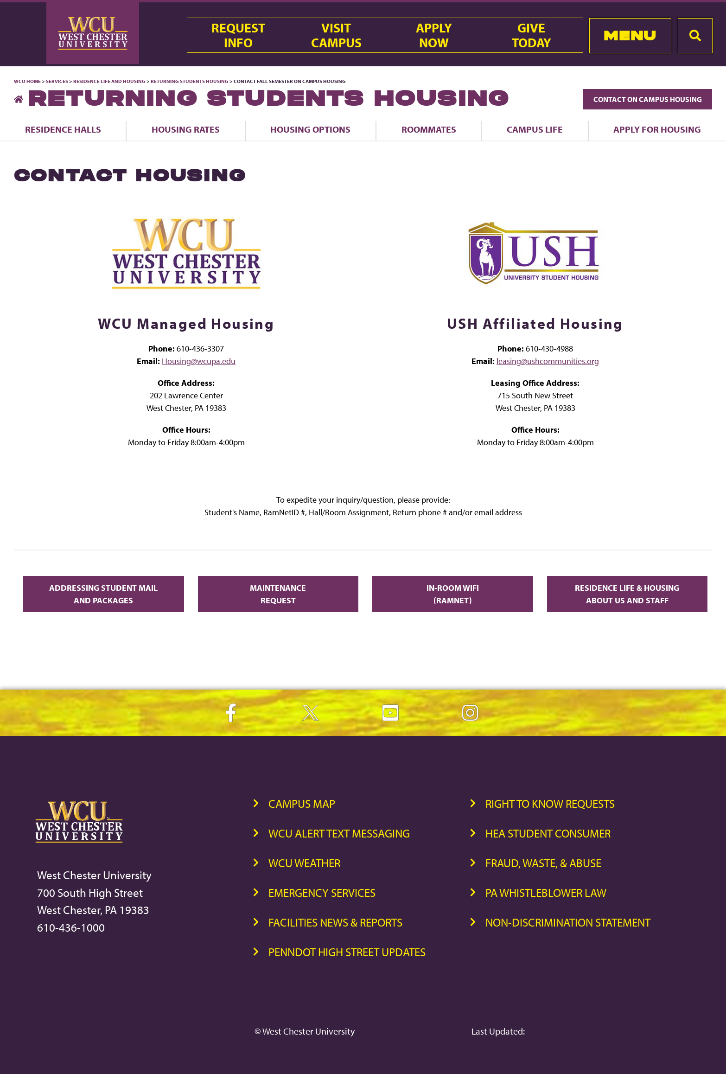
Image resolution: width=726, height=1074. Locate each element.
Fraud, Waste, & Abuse (543, 863)
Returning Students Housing (190, 81)
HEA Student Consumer (548, 833)
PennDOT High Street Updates (347, 952)
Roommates (428, 129)
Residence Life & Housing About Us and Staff (627, 594)
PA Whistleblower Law (545, 892)
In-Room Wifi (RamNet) (453, 594)
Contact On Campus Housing (647, 99)
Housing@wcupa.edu (199, 361)
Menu (630, 35)
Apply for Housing (657, 129)
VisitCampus (336, 35)
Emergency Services (322, 892)
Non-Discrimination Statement (567, 922)
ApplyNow (434, 35)
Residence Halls (63, 129)
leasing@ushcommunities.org (548, 361)
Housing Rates (186, 129)
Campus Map (301, 803)
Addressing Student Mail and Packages (103, 594)
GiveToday (531, 35)
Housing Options (310, 129)
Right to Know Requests (550, 803)
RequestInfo (238, 35)
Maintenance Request (278, 594)
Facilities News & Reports (335, 922)
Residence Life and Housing (109, 81)
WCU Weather (304, 863)
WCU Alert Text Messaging (339, 833)
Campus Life (535, 129)
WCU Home (27, 81)
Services (57, 81)
